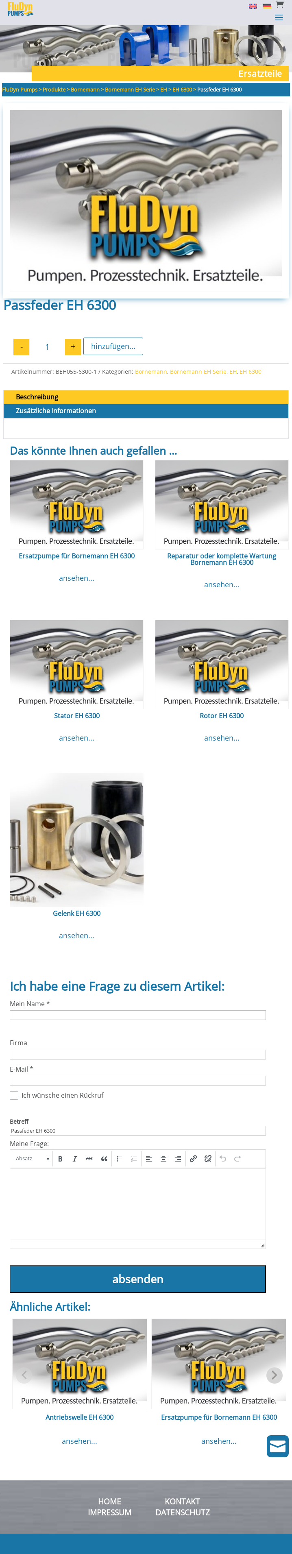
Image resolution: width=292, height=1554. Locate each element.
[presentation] (32, 1158)
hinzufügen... (113, 346)
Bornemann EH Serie (198, 371)
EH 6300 (250, 371)
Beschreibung (37, 396)
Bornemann (151, 371)
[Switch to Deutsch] (264, 5)
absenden (137, 1278)
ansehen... (76, 578)
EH (233, 371)
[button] (32, 1158)
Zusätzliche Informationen (56, 410)
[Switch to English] (250, 5)
